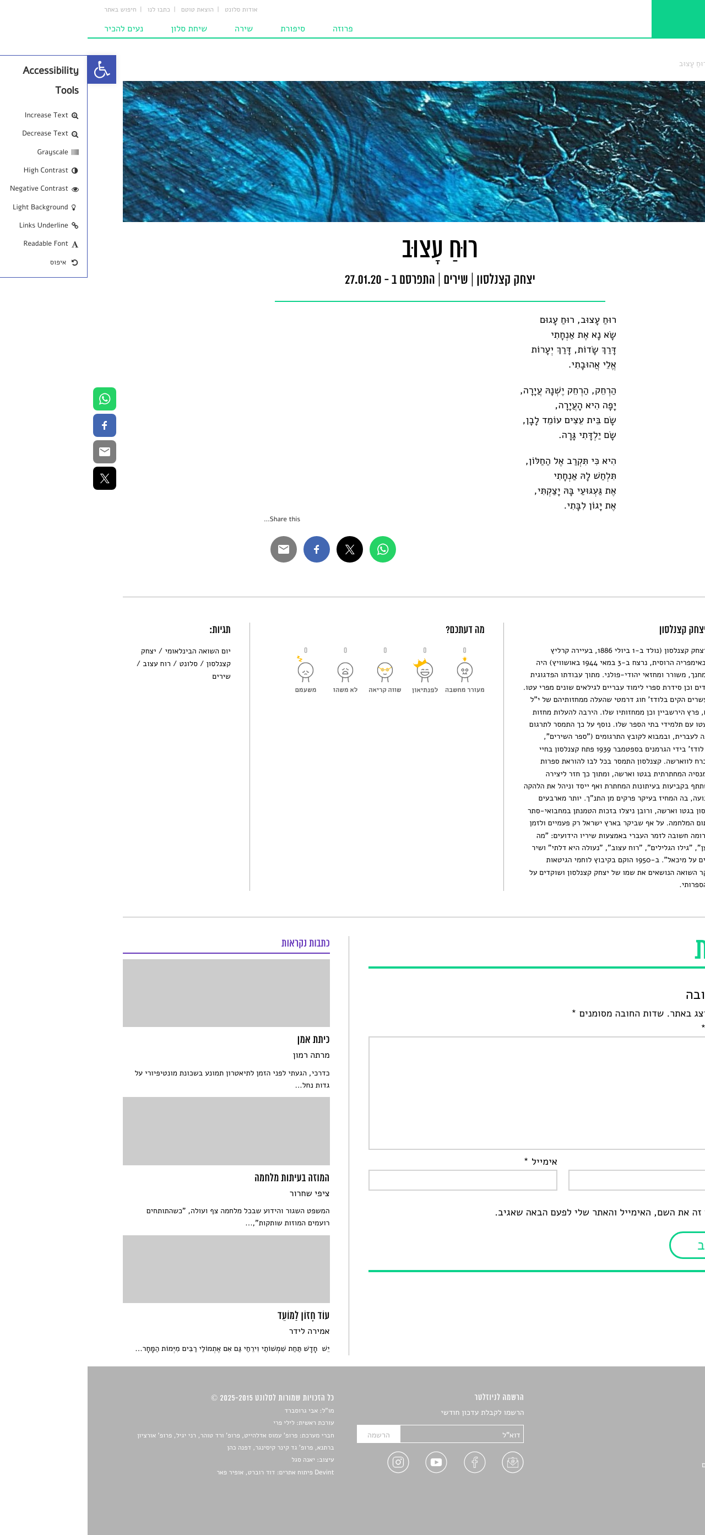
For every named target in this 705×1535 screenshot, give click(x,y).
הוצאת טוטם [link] (110, 10)
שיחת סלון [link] (101, 29)
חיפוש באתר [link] (33, 10)
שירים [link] (635, 63)
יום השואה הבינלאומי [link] (110, 651)
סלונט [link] (661, 63)
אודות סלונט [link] (153, 10)
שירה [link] (156, 29)
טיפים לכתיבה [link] (648, 1477)
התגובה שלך (641, 1028)
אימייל (453, 1162)
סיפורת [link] (205, 29)
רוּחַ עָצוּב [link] (606, 63)
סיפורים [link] (658, 1413)
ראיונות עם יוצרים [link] (642, 1465)
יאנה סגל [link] (215, 1460)
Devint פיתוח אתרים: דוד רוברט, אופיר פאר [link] (187, 1472)
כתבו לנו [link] (71, 10)
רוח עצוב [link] (69, 663)
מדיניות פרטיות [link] (646, 1490)
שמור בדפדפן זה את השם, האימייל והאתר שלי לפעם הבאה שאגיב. (538, 1212)
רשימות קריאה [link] (647, 1451)
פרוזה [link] (255, 29)
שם (659, 1162)
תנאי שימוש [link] (651, 1503)
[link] (14, 69)
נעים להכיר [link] (36, 29)
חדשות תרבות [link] (648, 1439)
